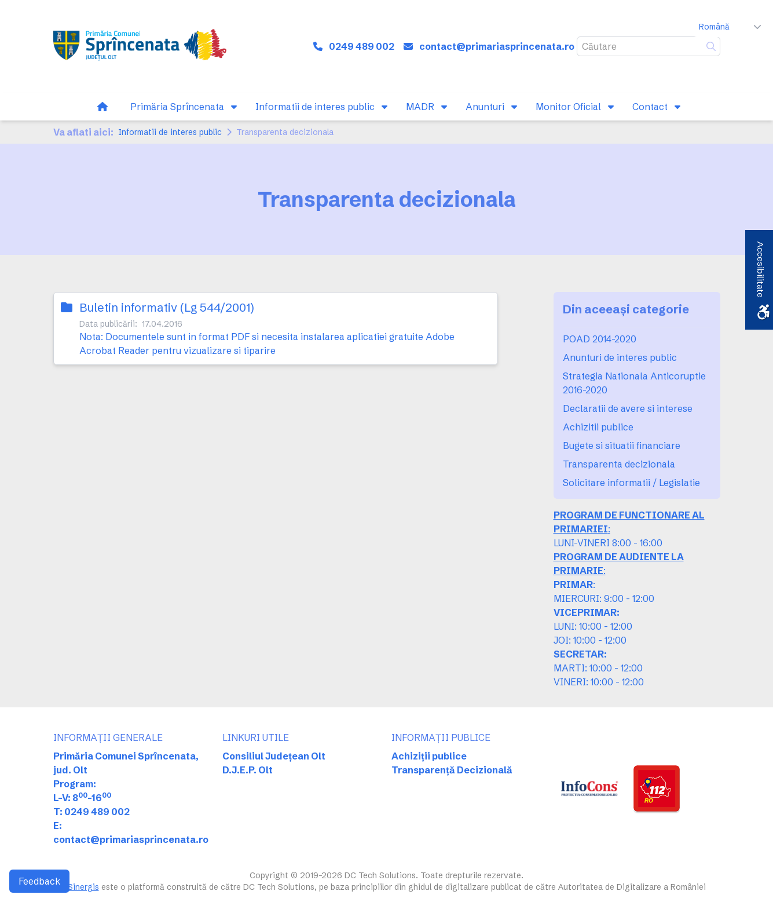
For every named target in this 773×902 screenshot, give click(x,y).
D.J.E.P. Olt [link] (247, 770)
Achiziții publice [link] (429, 756)
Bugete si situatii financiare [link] (621, 445)
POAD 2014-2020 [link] (599, 339)
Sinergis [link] (83, 887)
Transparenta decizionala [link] (619, 464)
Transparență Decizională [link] (451, 770)
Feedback (39, 881)
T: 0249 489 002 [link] (91, 811)
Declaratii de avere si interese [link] (628, 408)
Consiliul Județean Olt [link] (273, 756)
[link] (139, 46)
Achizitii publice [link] (598, 427)
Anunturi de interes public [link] (620, 357)
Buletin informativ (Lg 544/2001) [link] (166, 307)
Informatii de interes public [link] (170, 132)
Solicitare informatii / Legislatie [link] (631, 482)
